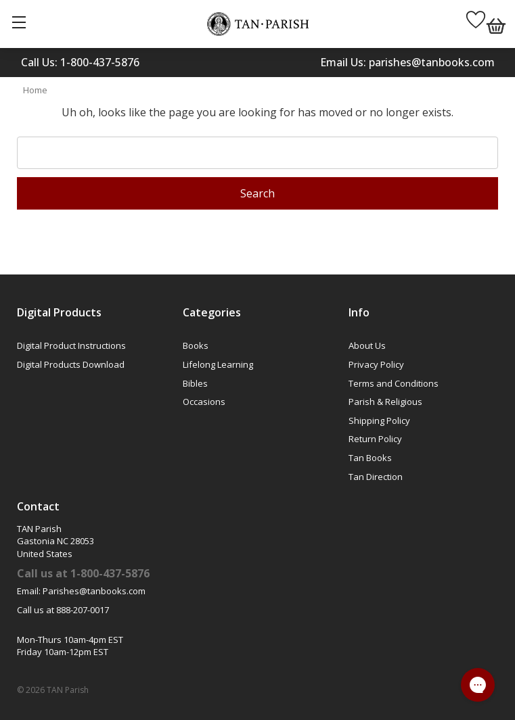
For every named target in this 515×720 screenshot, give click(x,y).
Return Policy (375, 439)
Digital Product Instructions (71, 345)
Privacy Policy (376, 364)
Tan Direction (376, 477)
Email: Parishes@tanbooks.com (81, 591)
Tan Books (370, 458)
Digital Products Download (71, 364)
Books (195, 345)
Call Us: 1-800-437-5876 (80, 62)
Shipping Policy (379, 420)
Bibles (195, 383)
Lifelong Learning (218, 364)
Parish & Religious (385, 401)
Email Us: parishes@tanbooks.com (407, 62)
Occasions (204, 401)
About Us (367, 345)
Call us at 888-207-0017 (63, 610)
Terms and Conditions (394, 383)
